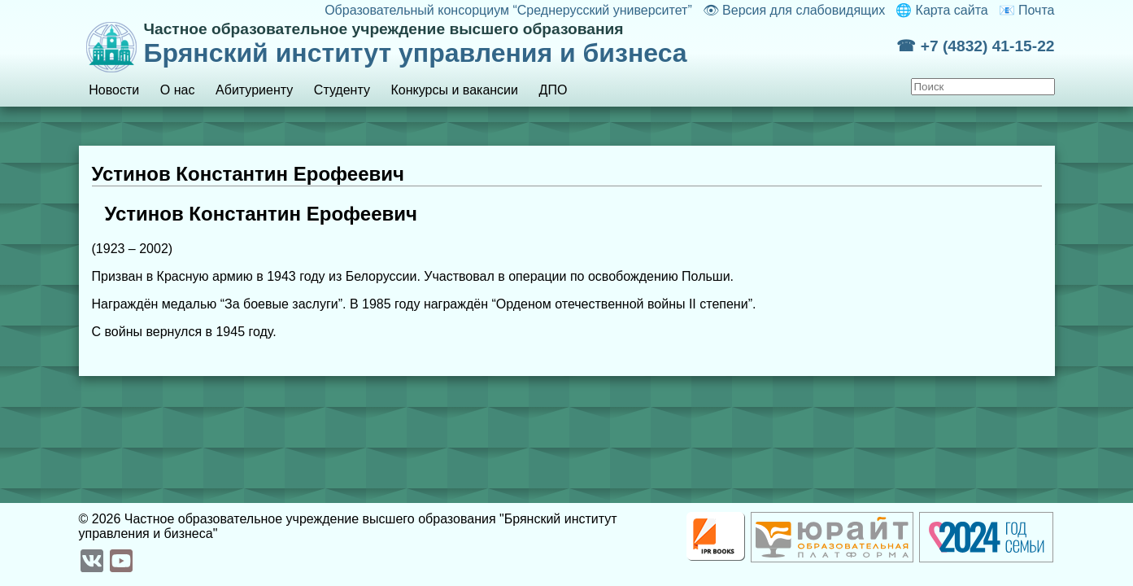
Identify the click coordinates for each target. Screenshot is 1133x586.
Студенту (342, 90)
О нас (177, 90)
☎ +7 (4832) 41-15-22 (975, 46)
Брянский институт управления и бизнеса (520, 44)
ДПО (553, 90)
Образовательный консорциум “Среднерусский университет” (508, 10)
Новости (114, 90)
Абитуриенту (254, 90)
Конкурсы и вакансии (454, 90)
